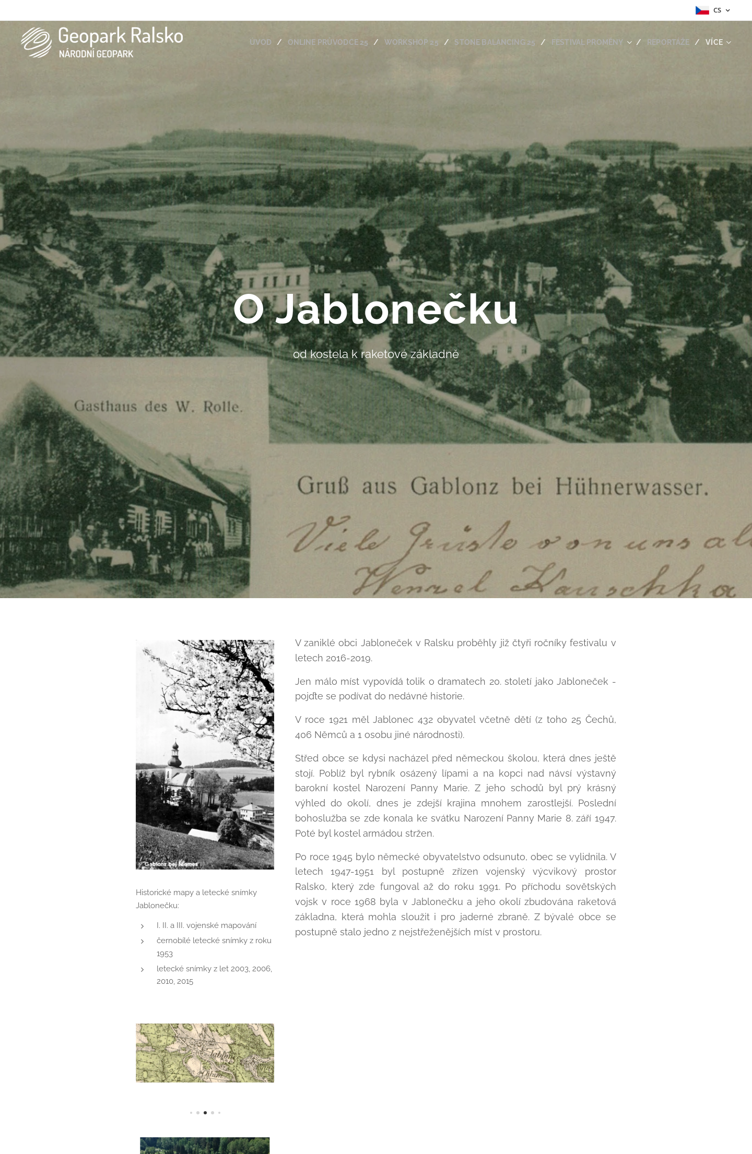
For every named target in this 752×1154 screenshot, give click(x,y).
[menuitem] (244, 42)
